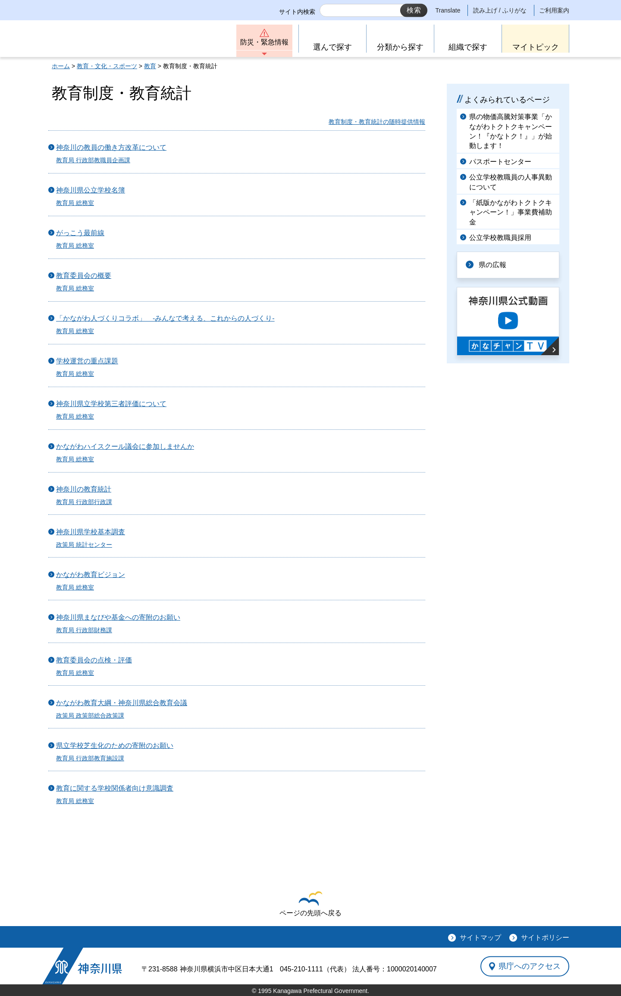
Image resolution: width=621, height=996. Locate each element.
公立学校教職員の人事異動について (510, 181)
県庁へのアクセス (530, 966)
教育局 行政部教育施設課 (90, 758)
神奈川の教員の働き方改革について (111, 147)
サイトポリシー (545, 937)
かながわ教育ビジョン (90, 574)
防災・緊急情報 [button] (264, 42)
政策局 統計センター (84, 544)
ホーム (61, 66)
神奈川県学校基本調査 (90, 532)
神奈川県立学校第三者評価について (111, 403)
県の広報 (492, 264)
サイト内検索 (297, 11)
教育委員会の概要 (83, 275)
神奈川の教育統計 (83, 489)
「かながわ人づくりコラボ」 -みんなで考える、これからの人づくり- (165, 318)
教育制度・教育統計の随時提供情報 (377, 121)
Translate (448, 10)
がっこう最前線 (80, 232)
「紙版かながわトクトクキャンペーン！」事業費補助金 (510, 212)
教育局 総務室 (75, 202)
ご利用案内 (554, 10)
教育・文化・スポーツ (107, 66)
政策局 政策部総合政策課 (90, 715)
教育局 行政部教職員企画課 (93, 160)
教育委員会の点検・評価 (94, 660)
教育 (150, 66)
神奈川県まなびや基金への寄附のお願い (118, 617)
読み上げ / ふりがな (500, 10)
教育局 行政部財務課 (84, 630)
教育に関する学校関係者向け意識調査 (114, 788)
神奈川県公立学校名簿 (90, 190)
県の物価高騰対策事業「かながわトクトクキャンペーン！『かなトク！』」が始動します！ (510, 131)
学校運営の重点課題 (87, 361)
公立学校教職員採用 (500, 237)
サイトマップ (480, 937)
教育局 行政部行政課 (84, 501)
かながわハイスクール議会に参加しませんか (125, 446)
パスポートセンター (500, 161)
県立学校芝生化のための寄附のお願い (114, 745)
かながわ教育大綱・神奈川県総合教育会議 (121, 702)
